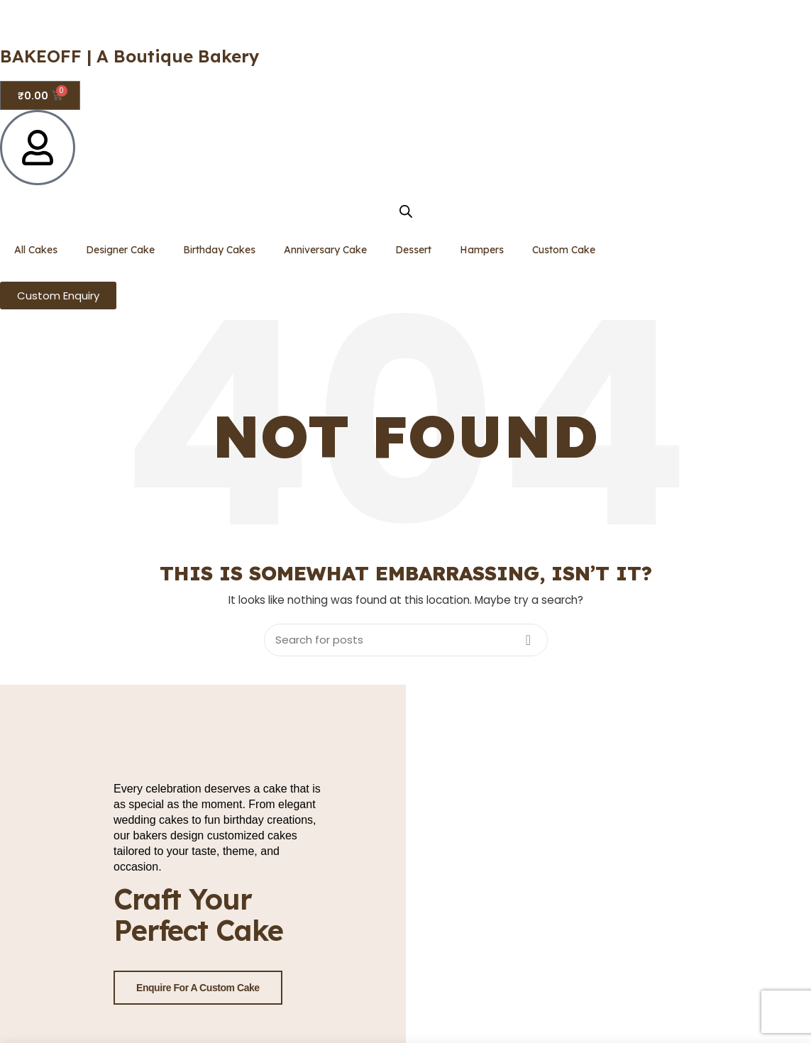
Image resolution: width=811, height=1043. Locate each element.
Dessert (413, 249)
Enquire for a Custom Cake (198, 987)
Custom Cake (563, 249)
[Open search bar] (406, 211)
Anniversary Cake (325, 249)
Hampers (482, 249)
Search (528, 640)
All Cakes (35, 249)
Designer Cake (120, 249)
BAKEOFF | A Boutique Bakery (130, 56)
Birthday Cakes (219, 249)
